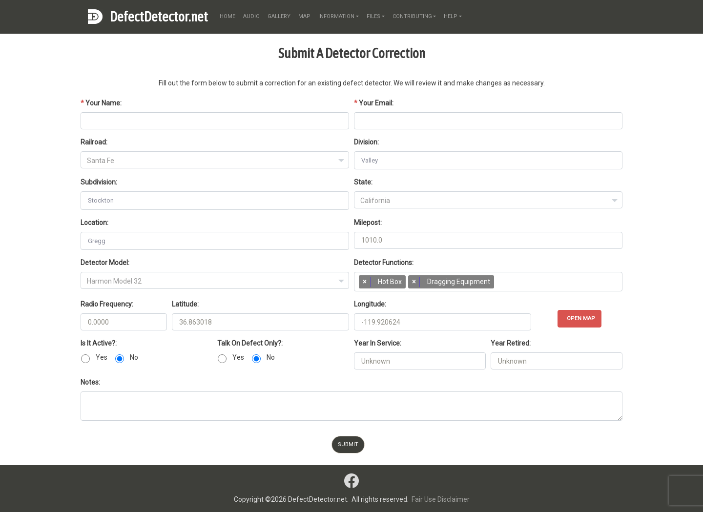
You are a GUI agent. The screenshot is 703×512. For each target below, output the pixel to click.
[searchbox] (501, 284)
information (336, 16)
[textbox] (215, 160)
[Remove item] (365, 282)
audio (251, 16)
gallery (279, 16)
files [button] (373, 16)
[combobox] (215, 159)
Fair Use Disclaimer (441, 499)
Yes (101, 357)
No (134, 357)
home (227, 16)
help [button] (450, 16)
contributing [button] (412, 16)
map (304, 16)
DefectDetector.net (159, 16)
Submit (348, 444)
